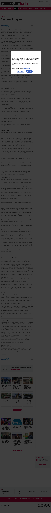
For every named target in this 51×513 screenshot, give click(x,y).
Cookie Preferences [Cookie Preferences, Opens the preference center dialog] (21, 71)
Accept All (29, 71)
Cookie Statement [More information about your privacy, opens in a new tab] (26, 68)
